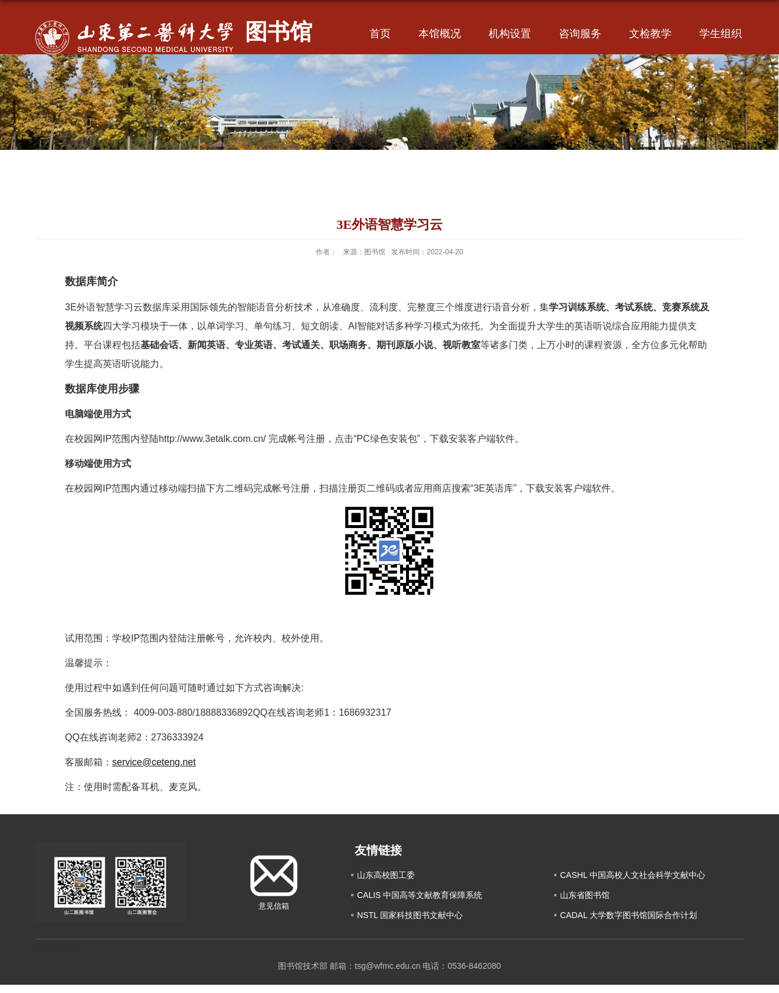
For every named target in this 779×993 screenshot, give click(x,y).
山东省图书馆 (585, 895)
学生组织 (720, 34)
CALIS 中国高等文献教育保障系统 (419, 895)
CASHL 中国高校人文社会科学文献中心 (632, 875)
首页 (380, 34)
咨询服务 (580, 34)
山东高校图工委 (386, 875)
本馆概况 (439, 34)
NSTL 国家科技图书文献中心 (410, 915)
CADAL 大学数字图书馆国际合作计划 (628, 915)
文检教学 (650, 34)
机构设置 (510, 34)
